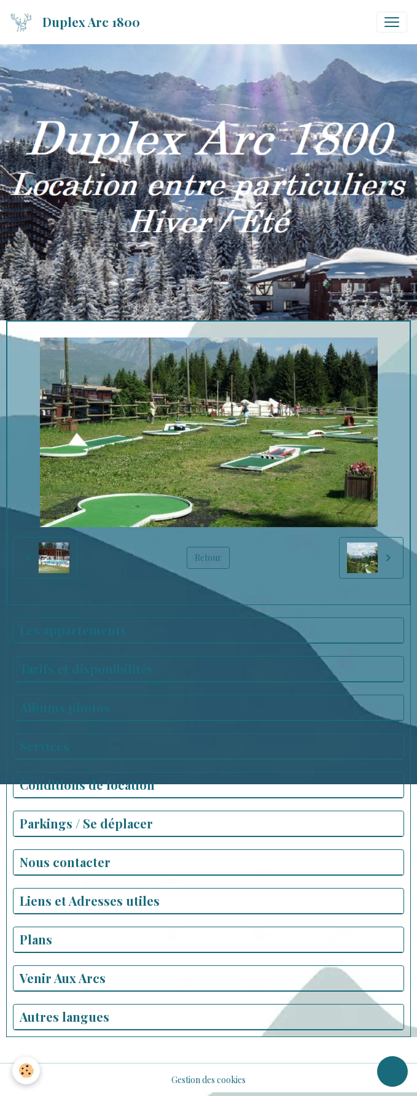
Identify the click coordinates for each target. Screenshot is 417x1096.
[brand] (77, 22)
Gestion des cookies (208, 1080)
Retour (208, 557)
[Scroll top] (392, 1071)
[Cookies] (26, 1070)
